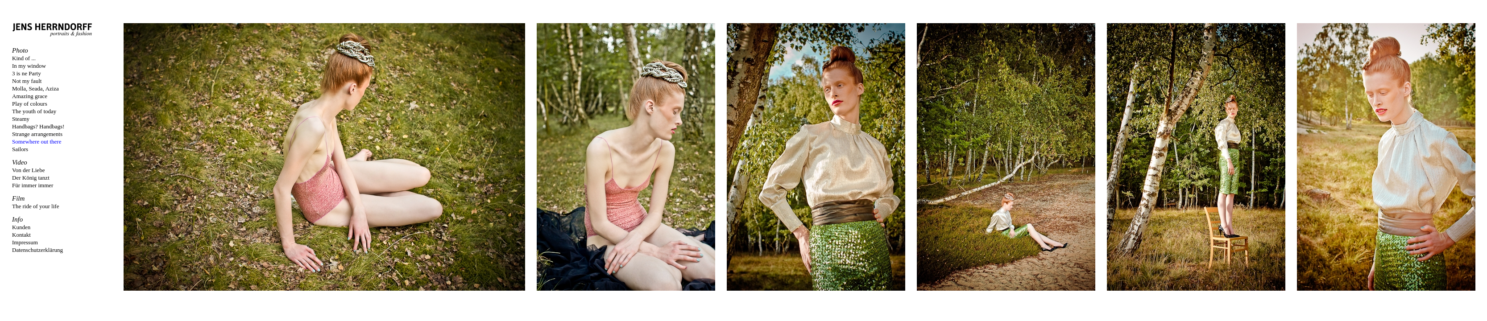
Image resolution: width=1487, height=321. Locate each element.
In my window (29, 65)
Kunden (21, 227)
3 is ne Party (26, 73)
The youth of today (34, 111)
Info (17, 219)
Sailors (20, 149)
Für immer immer (32, 185)
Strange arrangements (37, 134)
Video (19, 162)
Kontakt (21, 234)
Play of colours (29, 103)
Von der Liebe (28, 170)
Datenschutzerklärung (37, 250)
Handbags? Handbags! (38, 126)
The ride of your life (35, 206)
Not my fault (26, 81)
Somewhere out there (36, 141)
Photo (20, 50)
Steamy (20, 118)
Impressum (25, 242)
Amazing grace (29, 96)
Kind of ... (24, 58)
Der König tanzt (31, 177)
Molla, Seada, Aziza (35, 88)
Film (18, 198)
